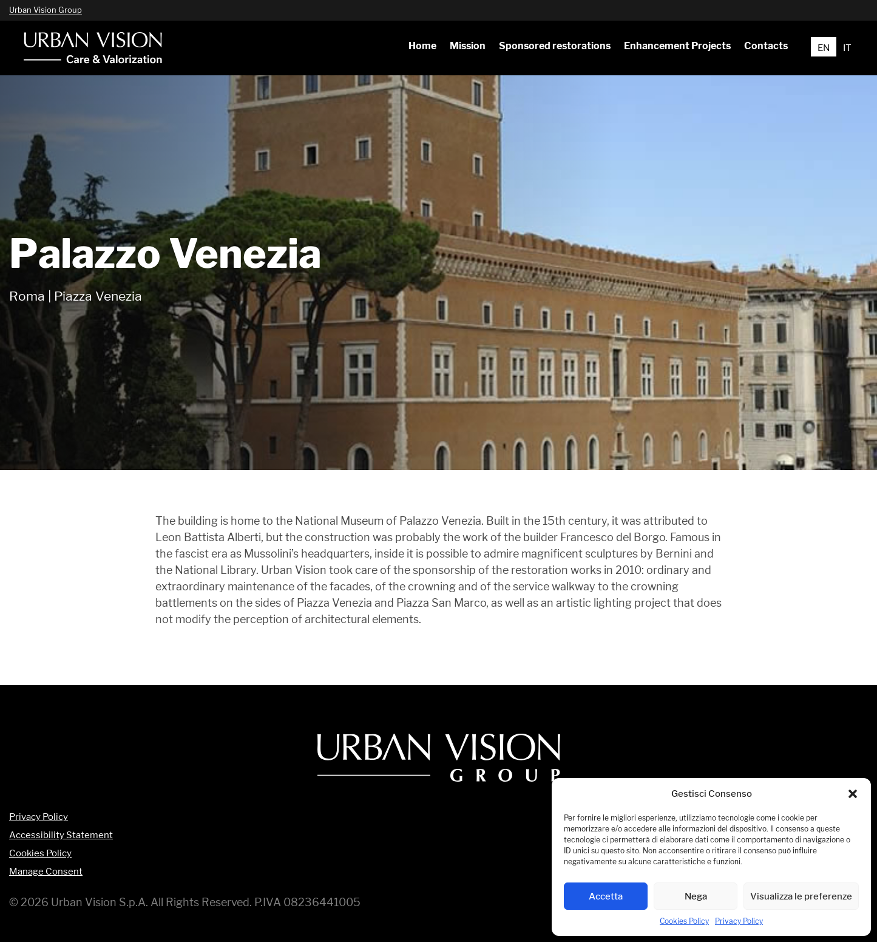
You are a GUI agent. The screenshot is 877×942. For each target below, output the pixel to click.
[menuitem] (422, 46)
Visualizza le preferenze (801, 896)
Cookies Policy (684, 921)
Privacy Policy (739, 921)
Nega (696, 896)
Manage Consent (46, 872)
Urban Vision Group (45, 10)
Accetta (606, 896)
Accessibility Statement (61, 835)
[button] (853, 794)
